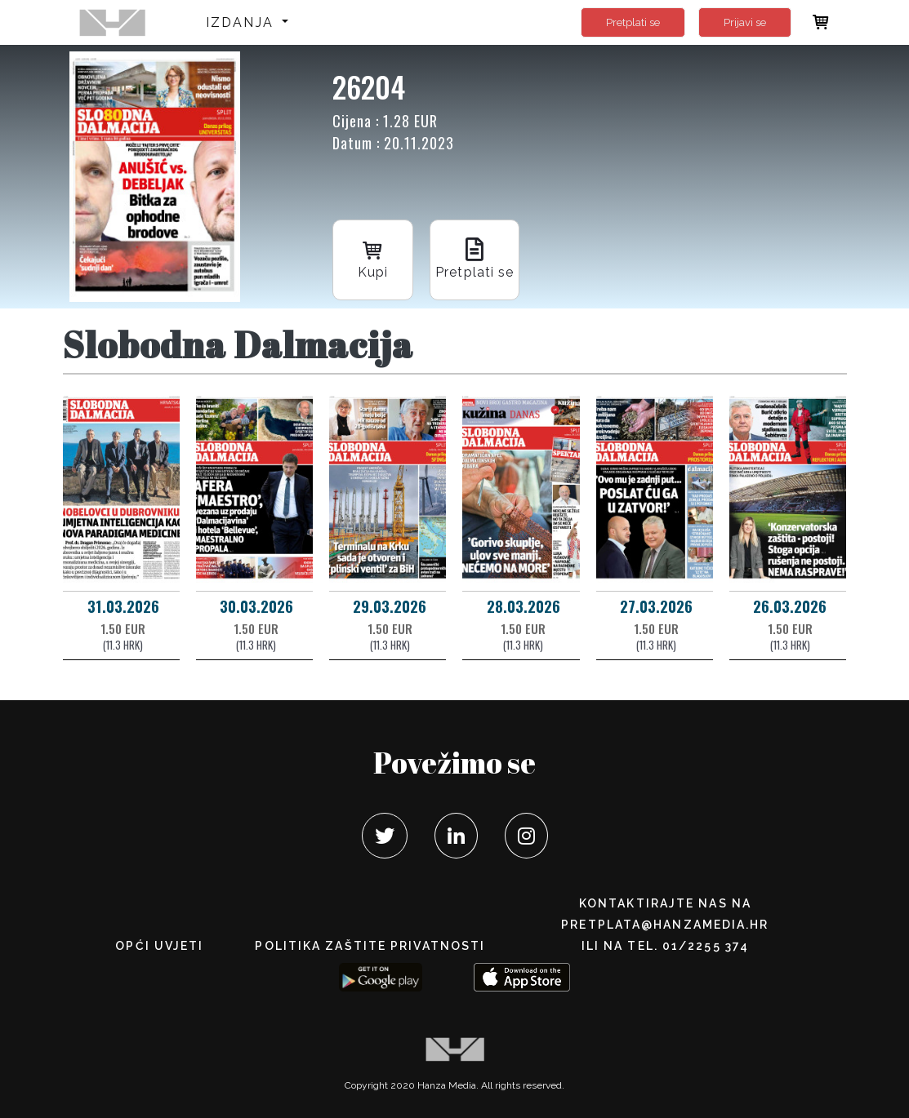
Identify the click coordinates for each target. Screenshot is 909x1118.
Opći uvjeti (159, 945)
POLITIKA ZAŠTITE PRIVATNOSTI (370, 945)
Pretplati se (633, 22)
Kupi (373, 258)
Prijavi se (745, 22)
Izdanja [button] (242, 22)
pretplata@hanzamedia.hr (665, 924)
